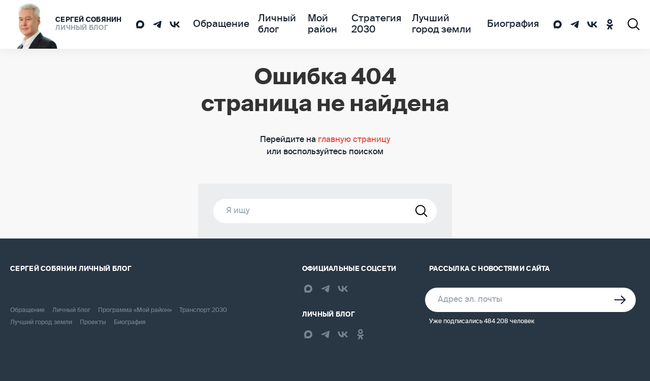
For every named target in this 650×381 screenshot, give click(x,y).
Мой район (315, 24)
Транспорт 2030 (203, 310)
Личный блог (265, 24)
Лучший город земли (442, 24)
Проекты (93, 323)
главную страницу (354, 140)
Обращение (216, 24)
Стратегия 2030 (370, 24)
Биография (517, 24)
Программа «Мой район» (135, 310)
